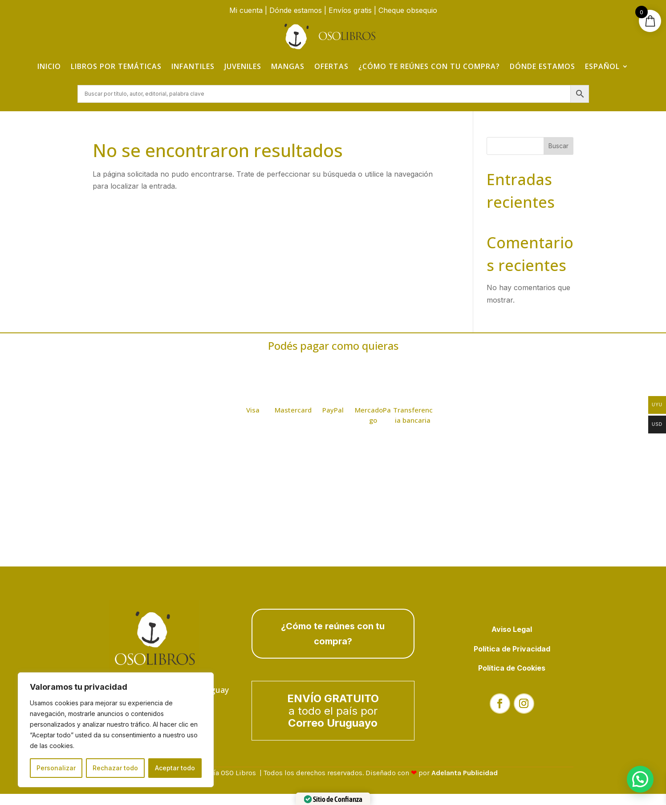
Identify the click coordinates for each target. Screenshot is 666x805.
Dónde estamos (295, 10)
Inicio (49, 66)
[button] (640, 779)
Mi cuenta (246, 10)
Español (602, 66)
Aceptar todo (175, 768)
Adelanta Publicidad (464, 773)
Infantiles (193, 66)
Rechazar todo (115, 768)
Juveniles (242, 66)
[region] (116, 729)
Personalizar (56, 768)
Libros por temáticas (116, 66)
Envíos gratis (350, 10)
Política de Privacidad (512, 649)
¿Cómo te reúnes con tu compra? (429, 66)
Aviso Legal (511, 630)
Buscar (558, 146)
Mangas (288, 66)
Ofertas (331, 66)
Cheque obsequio (407, 10)
